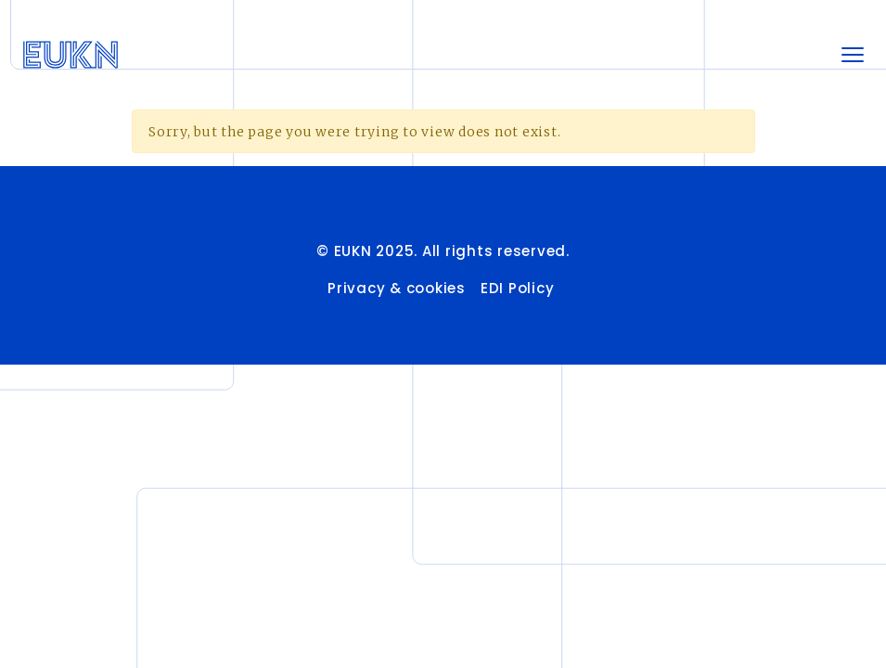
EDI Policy (520, 288)
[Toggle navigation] (852, 55)
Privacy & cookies (396, 288)
